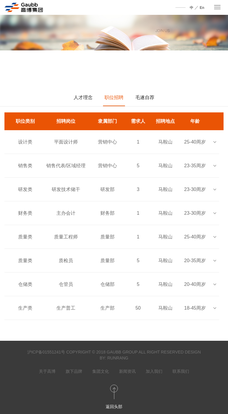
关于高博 (47, 371)
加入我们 (154, 371)
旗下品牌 (74, 371)
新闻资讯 (127, 371)
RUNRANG (117, 358)
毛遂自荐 (144, 97)
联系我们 (180, 371)
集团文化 (100, 371)
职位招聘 (114, 97)
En (202, 8)
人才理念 (83, 97)
